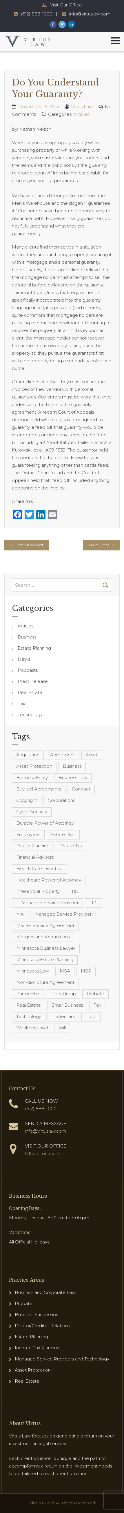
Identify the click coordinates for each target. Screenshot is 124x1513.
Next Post (99, 545)
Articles (81, 114)
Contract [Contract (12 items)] (81, 789)
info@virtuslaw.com (45, 1131)
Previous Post (29, 545)
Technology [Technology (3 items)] (28, 1016)
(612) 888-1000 (40, 1108)
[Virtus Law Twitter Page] (62, 24)
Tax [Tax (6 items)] (97, 1005)
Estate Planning (34, 648)
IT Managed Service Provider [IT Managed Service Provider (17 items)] (47, 902)
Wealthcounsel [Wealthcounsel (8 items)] (32, 1028)
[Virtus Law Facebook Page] (52, 24)
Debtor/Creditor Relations (42, 1325)
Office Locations (42, 1153)
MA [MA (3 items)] (20, 914)
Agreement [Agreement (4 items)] (62, 755)
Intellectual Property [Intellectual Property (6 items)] (38, 891)
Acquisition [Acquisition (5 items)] (27, 755)
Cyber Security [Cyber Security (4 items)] (31, 811)
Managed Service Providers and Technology (62, 1359)
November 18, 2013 (38, 106)
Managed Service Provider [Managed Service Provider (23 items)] (63, 914)
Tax (21, 703)
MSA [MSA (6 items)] (65, 971)
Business (27, 637)
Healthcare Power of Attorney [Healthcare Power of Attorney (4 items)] (48, 880)
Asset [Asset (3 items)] (92, 755)
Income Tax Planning (37, 1348)
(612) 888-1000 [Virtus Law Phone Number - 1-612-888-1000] (36, 14)
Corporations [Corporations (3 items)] (61, 800)
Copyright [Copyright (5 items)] (26, 800)
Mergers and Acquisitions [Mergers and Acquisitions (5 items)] (43, 937)
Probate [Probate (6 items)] (95, 993)
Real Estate (30, 692)
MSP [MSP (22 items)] (86, 971)
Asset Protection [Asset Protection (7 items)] (34, 766)
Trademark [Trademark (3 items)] (63, 1016)
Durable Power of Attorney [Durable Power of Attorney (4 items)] (45, 823)
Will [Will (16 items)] (62, 1028)
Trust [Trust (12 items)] (91, 1016)
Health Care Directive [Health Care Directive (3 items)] (39, 868)
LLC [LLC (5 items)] (93, 902)
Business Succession (37, 1314)
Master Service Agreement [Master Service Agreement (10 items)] (45, 925)
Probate (23, 1303)
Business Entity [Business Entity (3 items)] (32, 777)
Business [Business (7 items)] (72, 766)
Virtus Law (82, 106)
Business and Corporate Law (45, 1292)
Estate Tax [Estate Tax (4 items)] (71, 846)
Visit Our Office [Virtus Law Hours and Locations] (66, 5)
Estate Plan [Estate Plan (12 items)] (63, 834)
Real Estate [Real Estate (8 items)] (28, 1005)
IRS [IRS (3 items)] (74, 891)
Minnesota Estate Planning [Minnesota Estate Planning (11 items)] (44, 959)
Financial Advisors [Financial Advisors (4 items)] (35, 857)
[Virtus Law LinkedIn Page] (71, 24)
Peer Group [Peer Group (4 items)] (63, 993)
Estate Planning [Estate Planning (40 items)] (33, 846)
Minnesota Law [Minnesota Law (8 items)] (32, 971)
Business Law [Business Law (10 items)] (73, 777)
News (24, 659)
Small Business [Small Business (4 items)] (67, 1005)
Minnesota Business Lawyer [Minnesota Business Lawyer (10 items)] (45, 948)
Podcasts (28, 670)
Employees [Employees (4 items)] (28, 834)
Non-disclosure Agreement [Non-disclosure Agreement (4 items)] (45, 982)
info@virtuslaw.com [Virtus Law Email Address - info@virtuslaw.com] (89, 14)
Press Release (33, 681)
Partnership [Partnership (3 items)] (28, 993)
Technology (30, 714)
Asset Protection (33, 1370)
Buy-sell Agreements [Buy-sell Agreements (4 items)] (38, 789)
